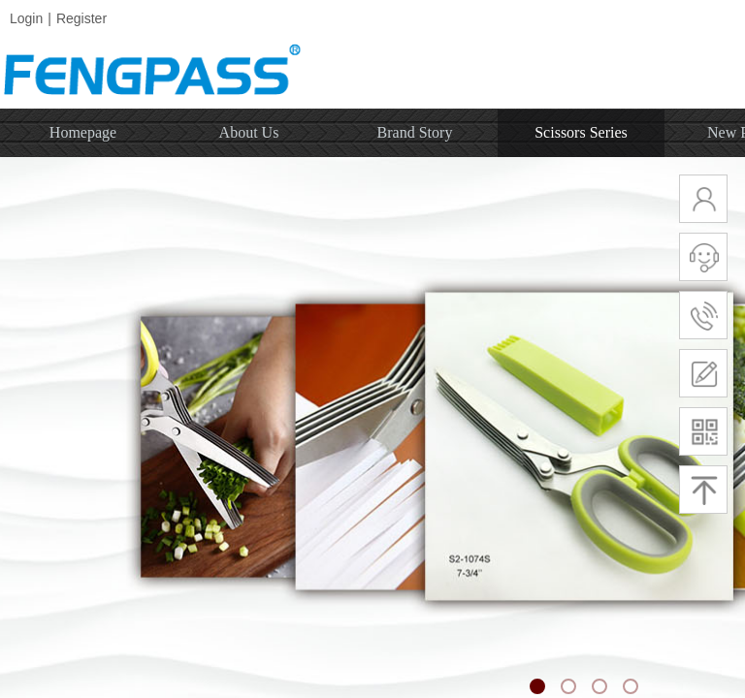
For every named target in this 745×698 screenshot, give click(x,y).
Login (26, 18)
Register (81, 18)
